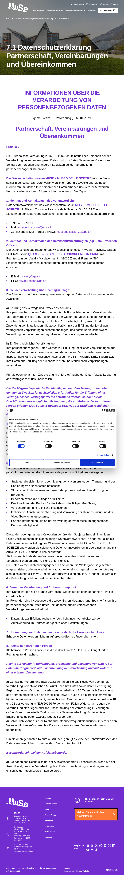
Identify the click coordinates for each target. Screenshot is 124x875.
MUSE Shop (50, 832)
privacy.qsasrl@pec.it (32, 280)
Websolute (112, 870)
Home (8, 19)
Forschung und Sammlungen (75, 11)
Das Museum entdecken (54, 11)
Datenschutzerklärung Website (76, 871)
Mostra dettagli (103, 455)
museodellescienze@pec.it (74, 231)
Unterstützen (92, 4)
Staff (47, 809)
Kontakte (48, 837)
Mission (48, 798)
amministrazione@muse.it (34, 227)
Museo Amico (50, 815)
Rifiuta (26, 463)
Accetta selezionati (62, 463)
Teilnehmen (92, 11)
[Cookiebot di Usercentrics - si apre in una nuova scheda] (104, 410)
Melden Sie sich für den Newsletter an (96, 814)
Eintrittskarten (107, 10)
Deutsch (104, 4)
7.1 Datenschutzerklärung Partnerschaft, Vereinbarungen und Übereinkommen (41, 19)
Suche (114, 4)
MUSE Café (49, 826)
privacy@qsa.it (30, 276)
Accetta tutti (97, 463)
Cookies (67, 868)
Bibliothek (49, 821)
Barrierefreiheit (77, 4)
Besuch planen (38, 11)
